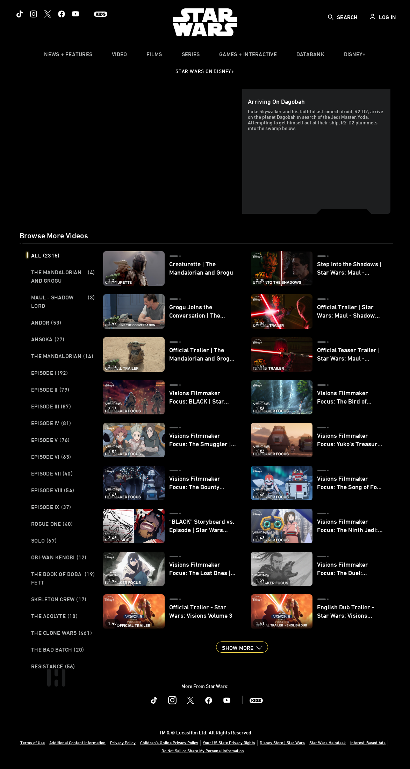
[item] (68, 56)
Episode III (51, 406)
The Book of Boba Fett (63, 578)
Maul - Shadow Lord (63, 301)
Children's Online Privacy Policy (169, 742)
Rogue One (52, 524)
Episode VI (51, 456)
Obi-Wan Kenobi (59, 557)
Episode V (50, 440)
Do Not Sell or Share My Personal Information (202, 750)
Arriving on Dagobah (276, 101)
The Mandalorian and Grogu (63, 276)
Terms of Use (32, 742)
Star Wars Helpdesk (327, 742)
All (45, 255)
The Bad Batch (57, 649)
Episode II (50, 389)
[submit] (330, 17)
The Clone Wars (61, 633)
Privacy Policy (123, 742)
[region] (132, 151)
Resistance (53, 666)
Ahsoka (48, 339)
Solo (44, 540)
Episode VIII (52, 490)
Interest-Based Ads (368, 742)
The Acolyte (54, 616)
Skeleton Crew (58, 599)
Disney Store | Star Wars (282, 742)
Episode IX (51, 507)
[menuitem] (119, 56)
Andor (46, 322)
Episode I (49, 373)
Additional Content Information (77, 742)
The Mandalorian (62, 356)
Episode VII (52, 473)
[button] (242, 647)
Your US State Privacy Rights (229, 742)
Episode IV (51, 423)
